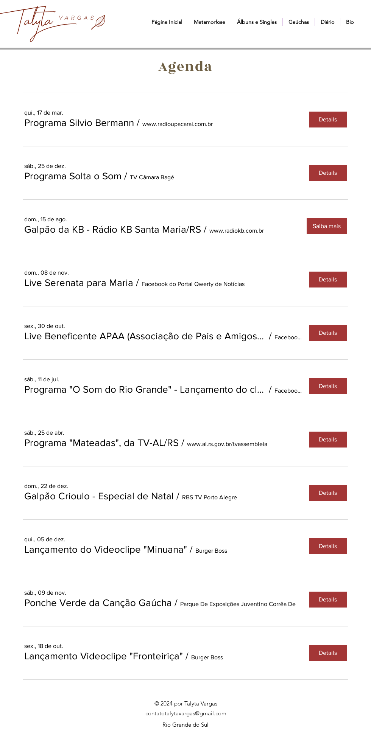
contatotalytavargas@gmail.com (185, 713)
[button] (209, 22)
